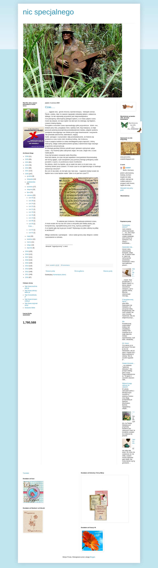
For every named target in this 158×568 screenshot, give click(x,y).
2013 (27, 269)
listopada (30, 179)
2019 (27, 251)
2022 (27, 168)
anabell (127, 168)
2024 (27, 162)
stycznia (30, 248)
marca (29, 242)
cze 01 (31, 233)
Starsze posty (107, 271)
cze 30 (31, 198)
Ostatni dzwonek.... (128, 363)
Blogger (92, 557)
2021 (27, 171)
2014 (27, 266)
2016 (27, 260)
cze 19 (31, 212)
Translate (26, 473)
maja (28, 236)
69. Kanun (125, 343)
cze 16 (31, 215)
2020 (27, 174)
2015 (27, 263)
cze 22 (31, 206)
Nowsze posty (50, 271)
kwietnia (30, 239)
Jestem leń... (133, 442)
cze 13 (31, 218)
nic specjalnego (48, 12)
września (30, 187)
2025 (27, 159)
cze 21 (31, 209)
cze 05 (31, 224)
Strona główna (79, 271)
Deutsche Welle (30, 308)
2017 (27, 257)
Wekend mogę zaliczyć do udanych (127, 385)
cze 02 (31, 230)
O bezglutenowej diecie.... (127, 300)
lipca (28, 192)
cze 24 (31, 203)
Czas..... (50, 107)
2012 (27, 271)
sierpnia (29, 189)
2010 (27, 277)
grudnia (29, 176)
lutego (29, 245)
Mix (123, 321)
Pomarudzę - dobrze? (126, 226)
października (31, 182)
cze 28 (31, 201)
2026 (27, 156)
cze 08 (31, 221)
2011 (27, 274)
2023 (27, 165)
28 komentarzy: (65, 265)
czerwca (30, 195)
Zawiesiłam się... (127, 247)
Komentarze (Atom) (59, 275)
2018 (27, 254)
